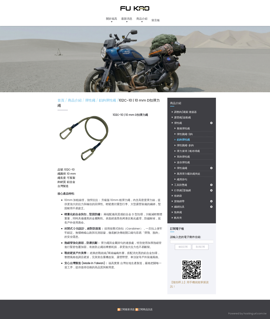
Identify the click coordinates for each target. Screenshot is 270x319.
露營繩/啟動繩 (182, 117)
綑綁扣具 (179, 207)
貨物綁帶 (179, 201)
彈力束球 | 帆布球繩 (188, 151)
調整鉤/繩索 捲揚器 (185, 112)
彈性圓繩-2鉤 (185, 134)
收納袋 (178, 196)
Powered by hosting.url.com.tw (247, 313)
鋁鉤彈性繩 (183, 139)
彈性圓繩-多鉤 (185, 145)
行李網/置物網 (182, 190)
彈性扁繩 (182, 168)
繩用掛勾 (182, 179)
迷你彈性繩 (183, 162)
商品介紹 (75, 100)
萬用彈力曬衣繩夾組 (188, 174)
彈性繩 (178, 123)
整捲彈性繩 (183, 128)
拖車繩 (178, 212)
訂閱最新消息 (127, 309)
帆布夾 (178, 218)
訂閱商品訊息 (145, 309)
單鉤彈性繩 (183, 156)
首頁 (61, 100)
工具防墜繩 (180, 185)
